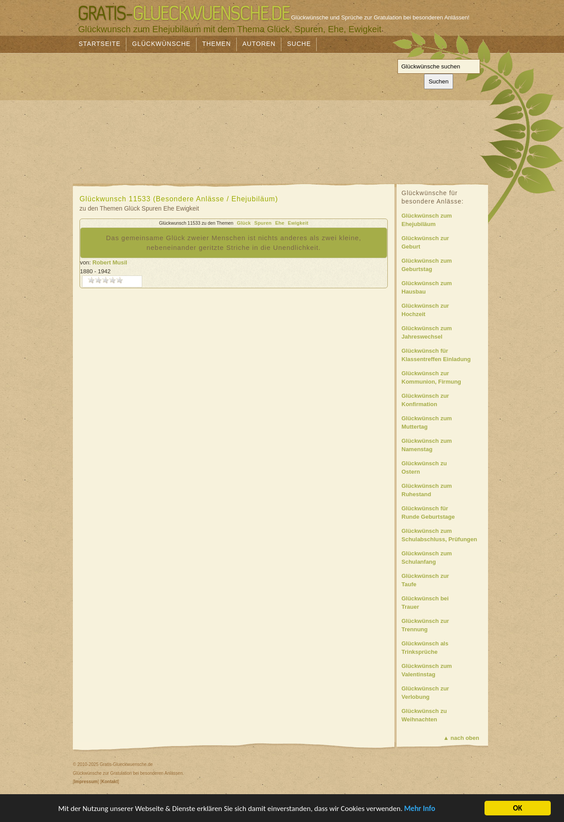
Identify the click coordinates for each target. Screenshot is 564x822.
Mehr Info (419, 809)
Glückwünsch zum (443, 220)
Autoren (259, 43)
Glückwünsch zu (443, 468)
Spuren (263, 223)
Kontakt (109, 781)
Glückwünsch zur (443, 243)
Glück (244, 223)
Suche (299, 43)
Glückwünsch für (443, 355)
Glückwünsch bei (443, 603)
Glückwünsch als (443, 648)
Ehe (279, 223)
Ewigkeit (298, 223)
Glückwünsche (161, 43)
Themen (216, 43)
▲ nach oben (461, 738)
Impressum (86, 781)
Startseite (100, 43)
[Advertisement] (203, 115)
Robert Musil (109, 262)
